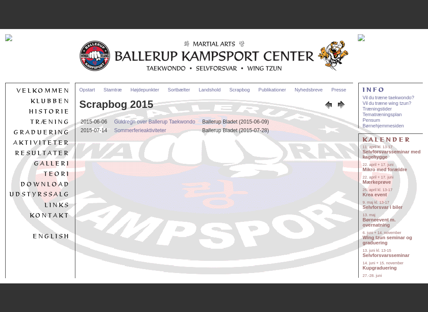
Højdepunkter (144, 89)
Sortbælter (179, 89)
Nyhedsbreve (309, 89)
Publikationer (272, 89)
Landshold (210, 89)
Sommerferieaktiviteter (140, 130)
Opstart (87, 89)
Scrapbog (239, 89)
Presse (338, 89)
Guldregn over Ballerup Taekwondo (154, 122)
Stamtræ (113, 89)
